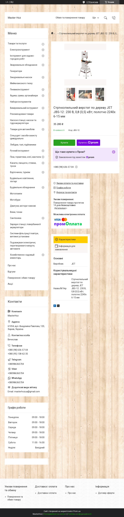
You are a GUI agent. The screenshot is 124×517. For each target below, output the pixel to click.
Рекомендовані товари (22, 114)
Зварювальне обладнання (23, 65)
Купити (64, 142)
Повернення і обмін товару (21, 278)
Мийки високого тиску (21, 83)
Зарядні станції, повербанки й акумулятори (25, 226)
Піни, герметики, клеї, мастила (25, 157)
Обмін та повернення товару (70, 17)
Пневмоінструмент (19, 89)
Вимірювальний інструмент (24, 108)
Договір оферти (106, 493)
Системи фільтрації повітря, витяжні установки (24, 235)
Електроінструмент (20, 49)
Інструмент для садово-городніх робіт (22, 57)
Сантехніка (15, 218)
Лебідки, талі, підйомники (23, 144)
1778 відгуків (92, 2)
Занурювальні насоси (21, 77)
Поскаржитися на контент (55, 514)
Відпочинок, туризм (20, 172)
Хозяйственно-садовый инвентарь (22, 256)
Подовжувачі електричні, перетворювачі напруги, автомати (23, 245)
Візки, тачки (16, 212)
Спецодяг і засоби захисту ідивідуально (23, 137)
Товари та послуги (17, 43)
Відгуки (11, 271)
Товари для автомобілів (22, 129)
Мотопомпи (16, 193)
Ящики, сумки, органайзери (24, 95)
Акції (10, 284)
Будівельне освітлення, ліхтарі (22, 180)
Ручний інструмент (19, 150)
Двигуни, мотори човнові (23, 206)
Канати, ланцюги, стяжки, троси (23, 164)
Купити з (88, 142)
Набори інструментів (20, 102)
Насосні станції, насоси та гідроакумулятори (23, 122)
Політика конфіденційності (79, 514)
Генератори (16, 71)
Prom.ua (76, 511)
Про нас (12, 265)
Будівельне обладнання (22, 187)
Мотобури (15, 200)
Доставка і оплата (47, 493)
